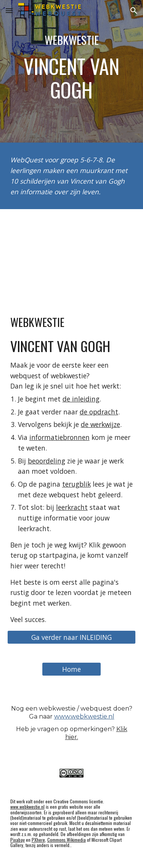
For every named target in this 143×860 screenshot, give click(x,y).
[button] (9, 10)
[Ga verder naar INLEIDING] (72, 637)
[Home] (71, 669)
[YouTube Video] (71, 254)
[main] (71, 71)
